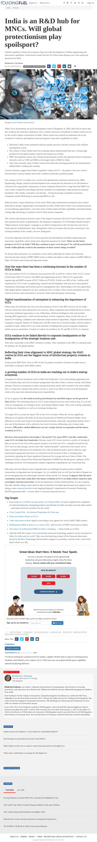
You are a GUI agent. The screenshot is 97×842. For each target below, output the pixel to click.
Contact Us (81, 837)
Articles (16, 8)
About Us (45, 3)
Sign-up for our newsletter (18, 623)
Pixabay (31, 122)
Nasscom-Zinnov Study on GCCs (23, 516)
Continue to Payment (48, 592)
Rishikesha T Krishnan (14, 63)
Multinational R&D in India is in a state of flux (29, 525)
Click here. (56, 612)
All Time (20, 790)
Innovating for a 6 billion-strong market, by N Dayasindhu (34, 502)
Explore (33, 3)
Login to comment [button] (12, 648)
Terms (39, 837)
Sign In (90, 3)
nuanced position (24, 488)
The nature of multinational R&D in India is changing (32, 529)
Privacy (32, 837)
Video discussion (16, 520)
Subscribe (57, 623)
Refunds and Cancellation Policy (59, 837)
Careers (23, 837)
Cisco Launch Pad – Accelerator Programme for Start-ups (34, 512)
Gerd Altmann (18, 122)
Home (8, 8)
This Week (9, 790)
